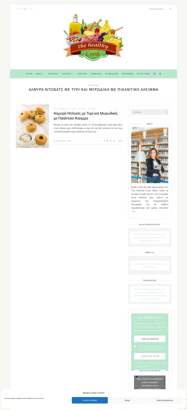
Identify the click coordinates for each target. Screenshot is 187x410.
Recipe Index (143, 74)
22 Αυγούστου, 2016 (62, 141)
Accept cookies (90, 400)
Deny (127, 400)
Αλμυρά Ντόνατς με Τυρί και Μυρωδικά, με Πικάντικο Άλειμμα (86, 116)
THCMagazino (111, 74)
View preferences (164, 400)
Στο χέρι (82, 109)
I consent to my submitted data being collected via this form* (150, 347)
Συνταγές (66, 74)
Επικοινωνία (128, 74)
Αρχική (29, 74)
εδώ (133, 211)
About (39, 74)
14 (120, 141)
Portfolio (53, 74)
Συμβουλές (96, 74)
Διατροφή (82, 74)
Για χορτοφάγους (61, 109)
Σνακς (73, 109)
